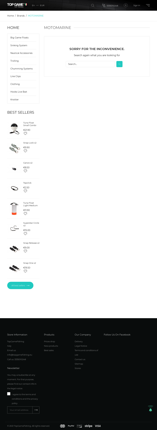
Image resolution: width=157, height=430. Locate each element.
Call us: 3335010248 (16, 359)
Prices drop (49, 341)
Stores (78, 368)
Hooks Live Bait (18, 91)
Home (13, 27)
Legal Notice (81, 346)
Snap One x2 (29, 263)
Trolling (14, 61)
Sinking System (18, 45)
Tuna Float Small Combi (29, 124)
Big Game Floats (19, 37)
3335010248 (110, 5)
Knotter (14, 99)
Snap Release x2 (31, 243)
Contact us (80, 359)
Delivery (79, 341)
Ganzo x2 (27, 163)
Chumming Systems (21, 68)
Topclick (27, 183)
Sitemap (79, 364)
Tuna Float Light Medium (30, 204)
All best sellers (18, 285)
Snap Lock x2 (29, 142)
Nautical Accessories (21, 53)
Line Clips (15, 76)
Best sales (49, 350)
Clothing (15, 84)
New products (51, 346)
